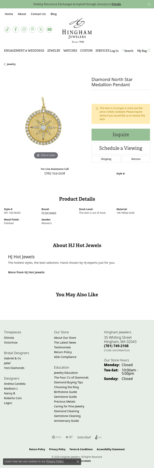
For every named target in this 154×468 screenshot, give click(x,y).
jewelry (11, 64)
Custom (86, 50)
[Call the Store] (116, 345)
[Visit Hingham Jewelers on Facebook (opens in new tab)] (15, 29)
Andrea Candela (14, 384)
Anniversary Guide (66, 421)
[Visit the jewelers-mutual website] (84, 437)
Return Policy (63, 352)
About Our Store (65, 338)
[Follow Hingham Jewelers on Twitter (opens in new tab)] (41, 29)
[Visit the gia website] (56, 437)
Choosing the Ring (66, 387)
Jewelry (53, 50)
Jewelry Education (66, 373)
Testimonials (62, 347)
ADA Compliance (65, 357)
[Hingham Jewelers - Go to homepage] (77, 30)
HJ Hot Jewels (48, 212)
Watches (70, 50)
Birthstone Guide (65, 392)
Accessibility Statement (111, 449)
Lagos (8, 403)
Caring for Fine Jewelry (69, 406)
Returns (136, 159)
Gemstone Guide (65, 397)
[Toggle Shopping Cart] (143, 50)
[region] (46, 118)
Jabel (7, 363)
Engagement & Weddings (24, 50)
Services (102, 50)
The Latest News (65, 342)
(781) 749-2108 (54, 173)
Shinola (9, 338)
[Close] (149, 4)
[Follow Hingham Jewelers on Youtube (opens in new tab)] (49, 29)
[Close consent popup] (78, 461)
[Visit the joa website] (98, 437)
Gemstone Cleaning (67, 416)
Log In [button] (114, 51)
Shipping (106, 159)
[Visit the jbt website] (69, 437)
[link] (8, 13)
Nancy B (9, 393)
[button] (21, 13)
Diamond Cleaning (66, 411)
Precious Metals (64, 401)
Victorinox (11, 342)
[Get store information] (117, 350)
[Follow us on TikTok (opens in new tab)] (7, 29)
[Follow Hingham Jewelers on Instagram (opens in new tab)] (24, 29)
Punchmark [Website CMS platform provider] (84, 461)
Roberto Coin (13, 398)
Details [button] (116, 4)
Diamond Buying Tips (68, 382)
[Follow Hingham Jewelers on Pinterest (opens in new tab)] (32, 29)
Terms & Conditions (81, 449)
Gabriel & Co (12, 358)
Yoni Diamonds (14, 368)
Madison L (11, 388)
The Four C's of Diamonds (71, 377)
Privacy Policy (57, 449)
